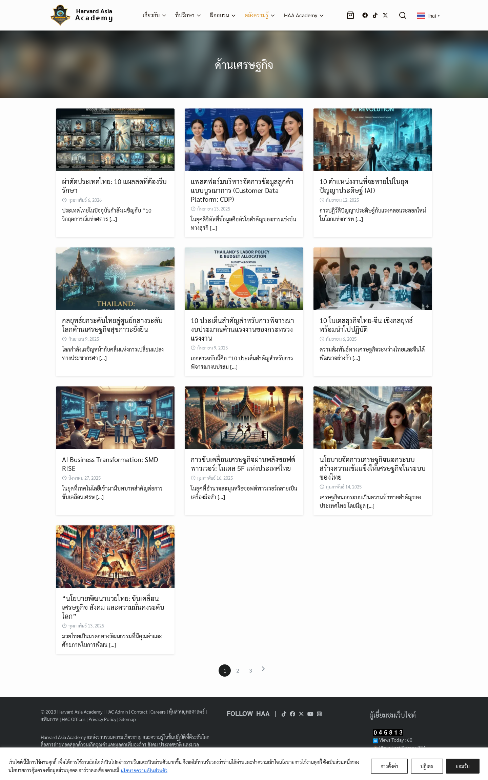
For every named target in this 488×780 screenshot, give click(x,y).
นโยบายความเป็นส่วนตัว (144, 770)
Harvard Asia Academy (79, 711)
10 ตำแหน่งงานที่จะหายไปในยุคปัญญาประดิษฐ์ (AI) (364, 186)
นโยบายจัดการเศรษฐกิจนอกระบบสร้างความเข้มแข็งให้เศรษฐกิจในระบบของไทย (373, 468)
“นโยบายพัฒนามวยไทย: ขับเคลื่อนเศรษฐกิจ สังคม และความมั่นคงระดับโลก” (113, 607)
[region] (244, 763)
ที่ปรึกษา (185, 15)
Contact (139, 711)
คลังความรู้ (256, 15)
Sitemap (127, 719)
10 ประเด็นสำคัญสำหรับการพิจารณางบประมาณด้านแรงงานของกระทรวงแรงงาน (242, 329)
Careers (158, 711)
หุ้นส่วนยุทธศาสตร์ (187, 711)
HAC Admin (116, 711)
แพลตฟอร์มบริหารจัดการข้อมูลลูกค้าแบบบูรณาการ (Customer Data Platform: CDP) (242, 190)
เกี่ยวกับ (151, 15)
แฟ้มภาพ (50, 719)
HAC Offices (73, 719)
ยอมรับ (463, 766)
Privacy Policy (102, 719)
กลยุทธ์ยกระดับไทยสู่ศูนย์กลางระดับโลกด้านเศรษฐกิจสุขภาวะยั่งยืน (112, 325)
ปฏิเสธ (427, 766)
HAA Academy (300, 15)
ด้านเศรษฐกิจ (244, 64)
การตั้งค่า (389, 766)
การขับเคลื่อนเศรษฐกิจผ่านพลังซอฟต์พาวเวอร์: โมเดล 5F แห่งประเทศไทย (243, 464)
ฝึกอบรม (219, 15)
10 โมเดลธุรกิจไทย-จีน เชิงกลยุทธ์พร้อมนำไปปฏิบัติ (366, 325)
